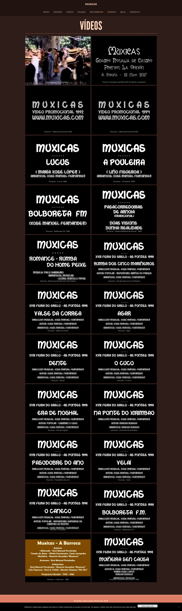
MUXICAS (98, 601)
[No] (179, 607)
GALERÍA (81, 12)
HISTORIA (57, 12)
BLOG (123, 12)
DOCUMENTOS (96, 12)
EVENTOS (112, 12)
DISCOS (69, 12)
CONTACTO (135, 12)
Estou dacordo (148, 606)
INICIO (46, 12)
